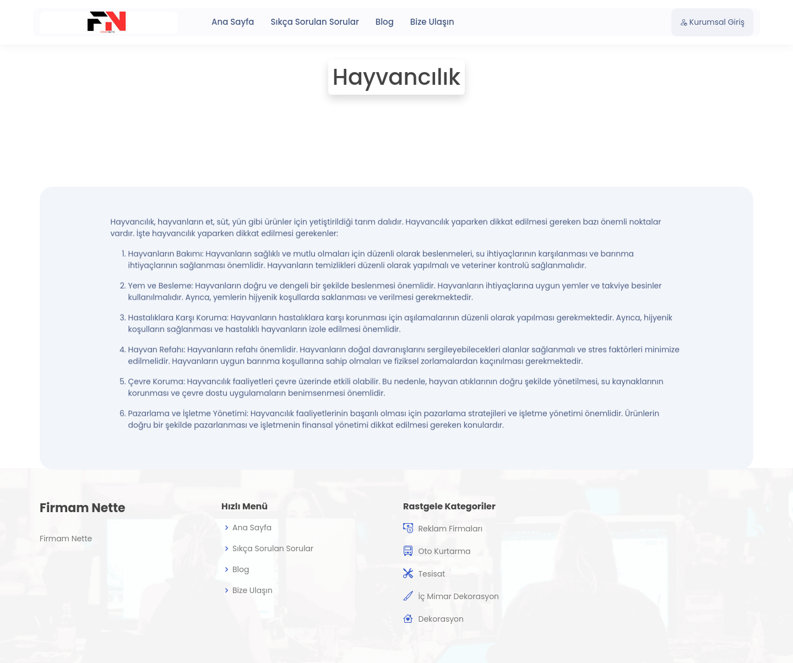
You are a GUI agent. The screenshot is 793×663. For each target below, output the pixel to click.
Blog (385, 22)
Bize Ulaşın (432, 22)
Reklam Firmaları (450, 528)
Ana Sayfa (232, 22)
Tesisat (431, 574)
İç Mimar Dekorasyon (458, 596)
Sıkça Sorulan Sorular (314, 22)
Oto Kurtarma (444, 551)
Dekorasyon (441, 619)
